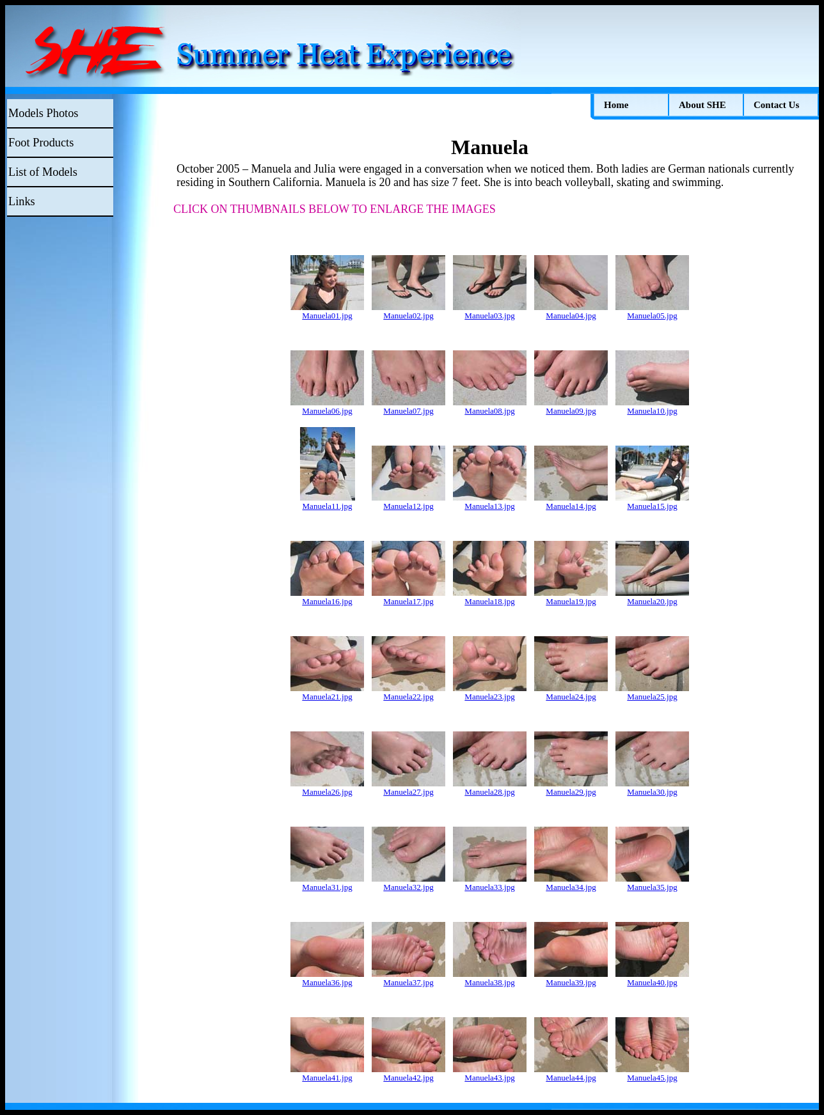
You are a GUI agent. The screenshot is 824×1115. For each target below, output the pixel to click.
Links (21, 201)
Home (616, 105)
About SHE (702, 105)
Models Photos (43, 113)
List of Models (42, 172)
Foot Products (41, 142)
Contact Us (776, 105)
